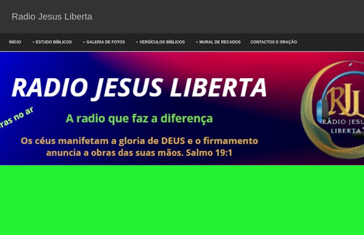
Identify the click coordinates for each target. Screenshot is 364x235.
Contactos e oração (273, 42)
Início (15, 42)
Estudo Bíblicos (54, 42)
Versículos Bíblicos (162, 42)
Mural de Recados (219, 42)
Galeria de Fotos (105, 42)
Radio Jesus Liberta (50, 16)
